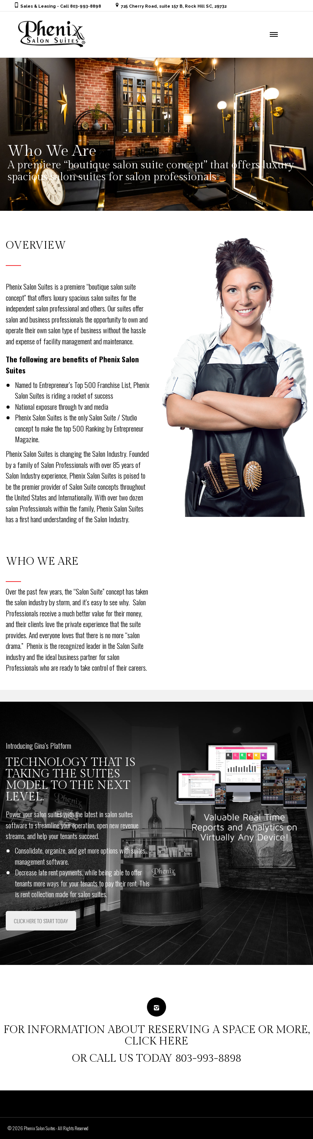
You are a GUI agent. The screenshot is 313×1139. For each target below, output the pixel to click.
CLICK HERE (156, 1041)
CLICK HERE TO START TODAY (41, 921)
